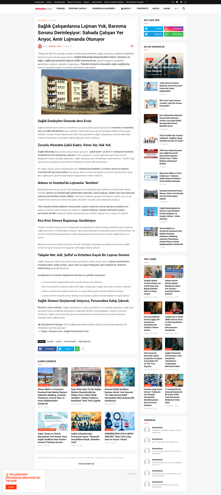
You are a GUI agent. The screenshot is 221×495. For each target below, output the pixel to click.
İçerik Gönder (97, 2)
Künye (49, 2)
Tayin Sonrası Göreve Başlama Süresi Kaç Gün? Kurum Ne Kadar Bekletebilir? (171, 87)
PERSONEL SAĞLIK (77, 8)
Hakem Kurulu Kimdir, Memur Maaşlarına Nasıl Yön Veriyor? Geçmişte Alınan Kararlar (172, 287)
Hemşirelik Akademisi (103, 8)
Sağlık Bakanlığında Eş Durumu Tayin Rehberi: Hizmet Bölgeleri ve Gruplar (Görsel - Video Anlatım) (170, 213)
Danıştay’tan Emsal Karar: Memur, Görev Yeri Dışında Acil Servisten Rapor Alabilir (171, 195)
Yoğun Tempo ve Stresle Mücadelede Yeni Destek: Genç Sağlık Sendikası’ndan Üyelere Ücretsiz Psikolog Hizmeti (52, 438)
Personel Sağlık (70, 341)
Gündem (53, 20)
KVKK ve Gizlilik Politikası (114, 2)
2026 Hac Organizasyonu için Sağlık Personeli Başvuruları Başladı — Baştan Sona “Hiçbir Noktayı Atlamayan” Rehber (171, 157)
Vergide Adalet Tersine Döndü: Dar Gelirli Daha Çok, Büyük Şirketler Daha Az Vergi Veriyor (152, 287)
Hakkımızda (39, 2)
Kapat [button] (11, 487)
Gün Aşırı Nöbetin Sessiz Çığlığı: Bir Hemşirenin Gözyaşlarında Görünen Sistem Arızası (152, 323)
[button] (176, 8)
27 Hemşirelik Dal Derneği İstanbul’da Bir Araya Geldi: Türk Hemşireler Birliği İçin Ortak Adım (173, 396)
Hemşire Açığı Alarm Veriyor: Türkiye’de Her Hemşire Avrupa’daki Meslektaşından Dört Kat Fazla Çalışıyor (153, 397)
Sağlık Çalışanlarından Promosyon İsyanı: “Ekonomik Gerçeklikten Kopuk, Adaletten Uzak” (85, 438)
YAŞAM (166, 8)
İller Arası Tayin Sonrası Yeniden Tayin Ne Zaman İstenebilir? (171, 103)
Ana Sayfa (42, 20)
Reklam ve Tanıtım (74, 2)
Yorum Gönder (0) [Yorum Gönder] (86, 464)
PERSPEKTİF (142, 8)
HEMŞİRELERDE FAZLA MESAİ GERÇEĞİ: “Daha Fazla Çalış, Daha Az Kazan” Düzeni (119, 436)
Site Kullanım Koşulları (135, 2)
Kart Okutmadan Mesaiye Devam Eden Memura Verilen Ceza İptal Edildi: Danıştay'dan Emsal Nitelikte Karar (171, 120)
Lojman (59, 341)
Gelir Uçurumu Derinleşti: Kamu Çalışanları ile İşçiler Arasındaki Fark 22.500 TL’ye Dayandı (153, 359)
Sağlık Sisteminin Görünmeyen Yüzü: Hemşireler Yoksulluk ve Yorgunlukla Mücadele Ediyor (173, 359)
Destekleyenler (59, 2)
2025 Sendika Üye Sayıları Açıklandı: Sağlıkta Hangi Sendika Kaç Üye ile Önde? (171, 138)
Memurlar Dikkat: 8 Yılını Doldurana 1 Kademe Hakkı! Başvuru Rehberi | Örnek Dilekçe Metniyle (171, 177)
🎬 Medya (125, 8)
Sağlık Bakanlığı (84, 341)
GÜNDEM (61, 8)
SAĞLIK (155, 8)
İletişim (86, 2)
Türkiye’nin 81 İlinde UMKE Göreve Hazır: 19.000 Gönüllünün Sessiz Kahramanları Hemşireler (174, 323)
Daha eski (131, 474)
